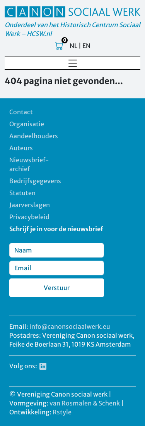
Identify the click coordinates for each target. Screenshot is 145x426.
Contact (21, 112)
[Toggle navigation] (73, 63)
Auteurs (21, 148)
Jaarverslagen (29, 205)
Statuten (22, 193)
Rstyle (62, 412)
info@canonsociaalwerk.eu (69, 326)
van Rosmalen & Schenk (84, 403)
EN (86, 46)
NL (73, 46)
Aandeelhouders (33, 136)
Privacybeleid (29, 217)
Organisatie (26, 124)
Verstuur (57, 288)
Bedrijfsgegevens (35, 181)
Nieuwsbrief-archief (29, 164)
